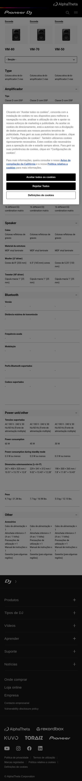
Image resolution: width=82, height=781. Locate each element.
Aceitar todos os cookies (40, 177)
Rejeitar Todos (41, 186)
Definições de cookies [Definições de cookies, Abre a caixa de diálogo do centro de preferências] (41, 195)
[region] (41, 154)
